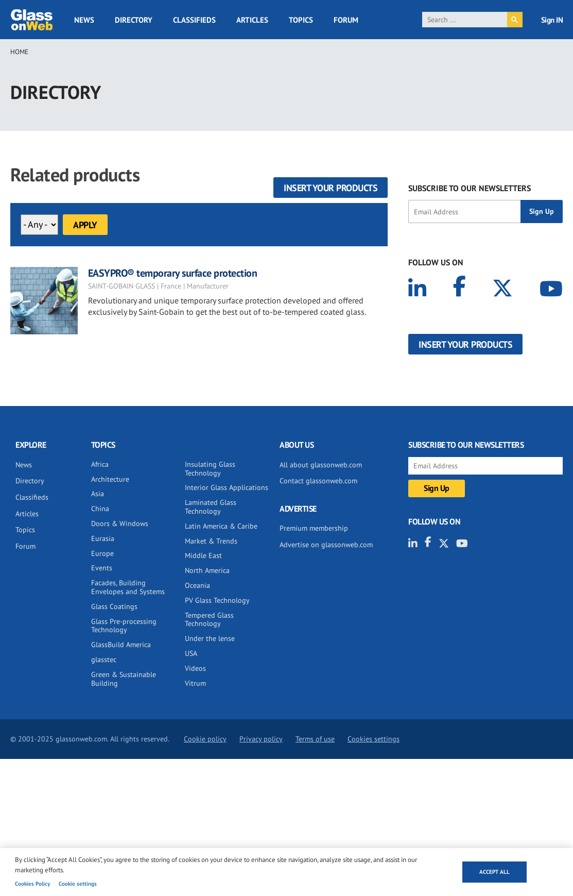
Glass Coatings (114, 606)
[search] (464, 19)
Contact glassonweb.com (318, 480)
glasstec (103, 659)
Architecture (110, 479)
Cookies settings (374, 738)
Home (19, 51)
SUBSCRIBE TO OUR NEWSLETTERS (469, 188)
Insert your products (330, 188)
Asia (97, 493)
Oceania (197, 585)
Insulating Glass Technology (210, 469)
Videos (195, 668)
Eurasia (102, 538)
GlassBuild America (121, 644)
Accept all (494, 871)
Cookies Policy (32, 883)
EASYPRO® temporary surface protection (172, 273)
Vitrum (195, 683)
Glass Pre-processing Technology (124, 626)
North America (207, 570)
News (84, 20)
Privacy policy (261, 738)
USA (191, 653)
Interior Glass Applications (226, 487)
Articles (252, 20)
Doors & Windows (119, 523)
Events (101, 567)
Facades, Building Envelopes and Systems (128, 587)
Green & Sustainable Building (123, 679)
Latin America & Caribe (221, 526)
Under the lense (210, 638)
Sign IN (552, 20)
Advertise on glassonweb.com (326, 544)
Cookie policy (205, 738)
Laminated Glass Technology (210, 507)
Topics (301, 20)
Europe (102, 553)
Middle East (203, 555)
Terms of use (315, 738)
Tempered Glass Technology (209, 620)
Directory (133, 20)
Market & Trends (211, 541)
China (100, 508)
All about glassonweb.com (321, 464)
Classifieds (194, 20)
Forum (346, 20)
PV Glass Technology (217, 600)
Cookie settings (78, 883)
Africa (100, 464)
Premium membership (314, 528)
